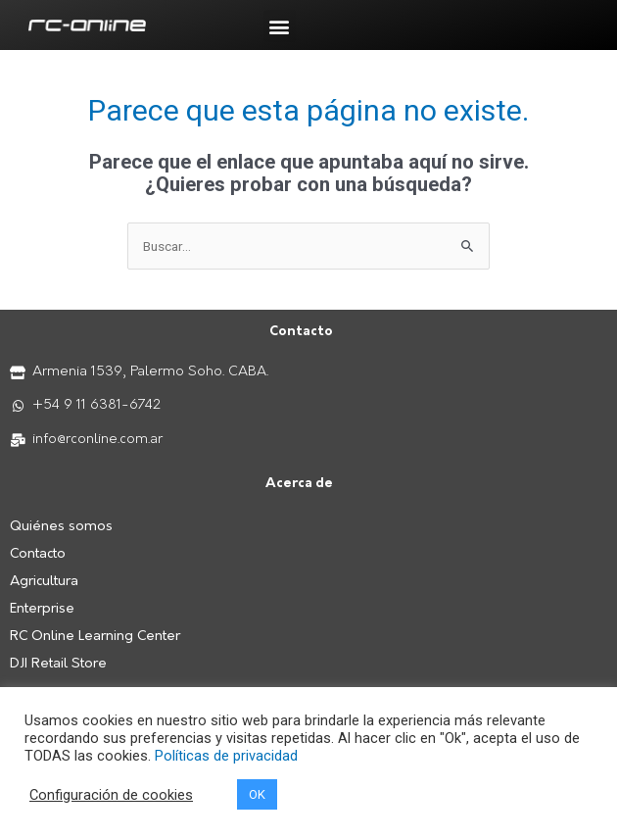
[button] (279, 26)
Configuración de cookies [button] (111, 795)
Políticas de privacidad (226, 756)
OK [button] (257, 794)
